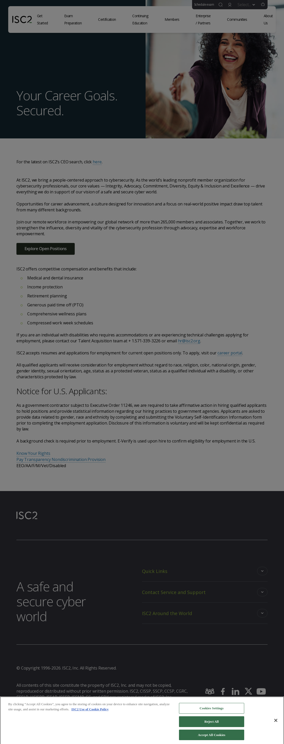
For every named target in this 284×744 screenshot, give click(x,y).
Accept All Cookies (211, 738)
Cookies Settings (211, 711)
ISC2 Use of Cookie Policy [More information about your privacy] (90, 712)
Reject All (211, 725)
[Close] (275, 723)
